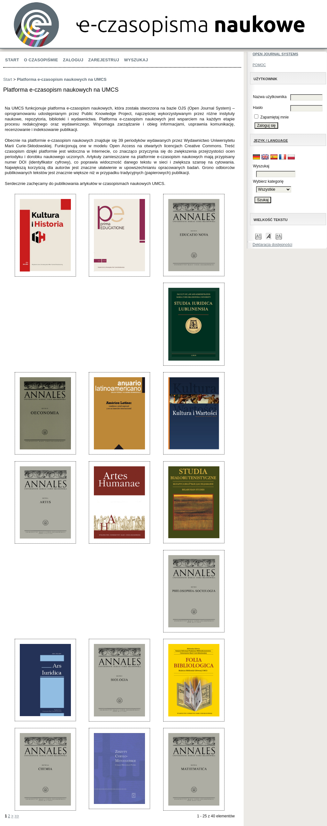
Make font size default (268, 236)
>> (16, 816)
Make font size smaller (258, 236)
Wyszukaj (136, 59)
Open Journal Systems (275, 54)
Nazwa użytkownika (269, 97)
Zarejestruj (103, 59)
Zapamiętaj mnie (274, 117)
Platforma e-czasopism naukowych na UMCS (62, 79)
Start (12, 59)
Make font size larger (279, 236)
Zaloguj (73, 59)
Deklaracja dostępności (272, 244)
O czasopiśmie (41, 59)
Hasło (258, 107)
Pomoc (259, 65)
